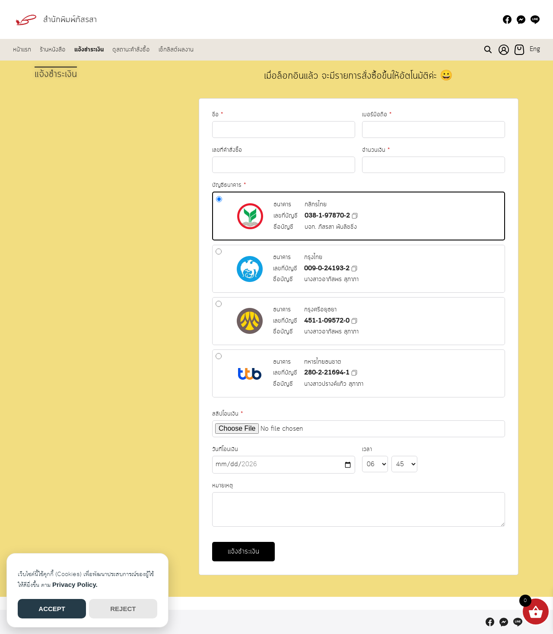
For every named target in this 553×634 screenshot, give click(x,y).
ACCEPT (51, 608)
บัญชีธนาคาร (251, 191)
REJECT (123, 608)
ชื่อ (228, 124)
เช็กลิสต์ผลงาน (176, 49)
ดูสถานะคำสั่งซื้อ (131, 49)
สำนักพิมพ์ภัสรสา (73, 19)
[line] (535, 19)
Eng (535, 49)
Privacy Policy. (75, 584)
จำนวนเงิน (389, 131)
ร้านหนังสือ (53, 49)
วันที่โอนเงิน (293, 452)
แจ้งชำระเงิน (89, 49)
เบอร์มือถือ (384, 96)
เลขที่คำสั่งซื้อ (243, 157)
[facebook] (507, 19)
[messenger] (521, 19)
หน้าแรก (22, 49)
